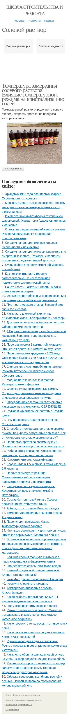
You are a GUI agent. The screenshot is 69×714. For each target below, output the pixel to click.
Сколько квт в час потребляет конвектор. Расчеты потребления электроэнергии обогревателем (32, 371)
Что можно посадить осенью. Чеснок (32, 605)
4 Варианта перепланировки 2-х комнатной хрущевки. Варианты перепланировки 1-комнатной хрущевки (34, 336)
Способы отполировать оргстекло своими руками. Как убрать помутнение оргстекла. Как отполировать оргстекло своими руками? (34, 433)
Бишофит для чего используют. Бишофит (35, 579)
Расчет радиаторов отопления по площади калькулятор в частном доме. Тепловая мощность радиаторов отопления (33, 668)
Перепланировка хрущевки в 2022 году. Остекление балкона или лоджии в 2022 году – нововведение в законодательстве (34, 358)
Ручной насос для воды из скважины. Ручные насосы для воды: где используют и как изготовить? (34, 646)
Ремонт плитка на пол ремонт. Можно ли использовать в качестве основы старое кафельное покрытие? (32, 615)
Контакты (9, 700)
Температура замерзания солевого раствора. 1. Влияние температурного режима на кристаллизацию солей (33, 94)
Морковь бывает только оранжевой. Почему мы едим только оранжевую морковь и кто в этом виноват (33, 207)
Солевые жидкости (51, 46)
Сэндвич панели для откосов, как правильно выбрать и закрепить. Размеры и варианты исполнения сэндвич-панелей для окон (34, 256)
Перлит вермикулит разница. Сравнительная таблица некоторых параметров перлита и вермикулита (26, 477)
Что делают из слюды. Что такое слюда (34, 566)
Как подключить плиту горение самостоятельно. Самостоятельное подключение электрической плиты (26, 278)
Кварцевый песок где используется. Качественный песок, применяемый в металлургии (28, 491)
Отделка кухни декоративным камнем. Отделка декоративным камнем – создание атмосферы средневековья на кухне (31, 393)
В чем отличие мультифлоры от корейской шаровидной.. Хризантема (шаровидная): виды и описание (34, 221)
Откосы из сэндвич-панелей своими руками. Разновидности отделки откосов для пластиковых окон (34, 234)
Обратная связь (12, 709)
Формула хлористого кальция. (27, 583)
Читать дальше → (13, 168)
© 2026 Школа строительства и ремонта (23, 695)
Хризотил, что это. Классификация (30, 459)
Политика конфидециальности (19, 704)
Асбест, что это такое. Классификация (33, 508)
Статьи (49, 20)
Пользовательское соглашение (28, 700)
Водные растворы (18, 46)
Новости (35, 20)
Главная (19, 20)
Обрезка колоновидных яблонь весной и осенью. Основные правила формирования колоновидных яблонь (32, 681)
